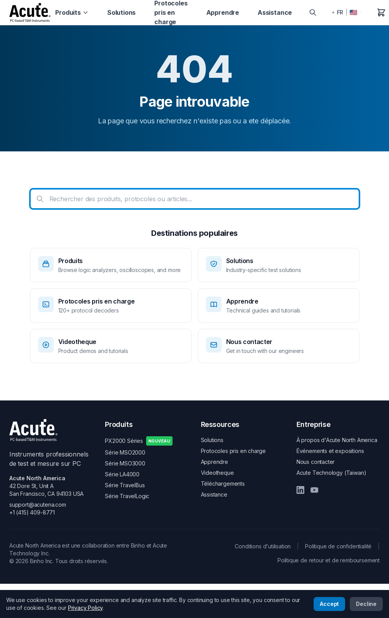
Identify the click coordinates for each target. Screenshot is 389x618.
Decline (366, 603)
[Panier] (381, 12)
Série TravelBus (125, 485)
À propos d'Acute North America (337, 440)
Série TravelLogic (127, 496)
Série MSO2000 (125, 452)
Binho (138, 545)
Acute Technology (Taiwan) (331, 472)
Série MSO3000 (125, 463)
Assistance (275, 12)
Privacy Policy (85, 607)
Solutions (121, 12)
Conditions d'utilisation (263, 546)
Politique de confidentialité (338, 546)
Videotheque (217, 472)
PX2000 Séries (139, 441)
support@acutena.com (37, 504)
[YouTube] (314, 490)
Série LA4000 (122, 474)
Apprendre (222, 12)
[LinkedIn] (300, 490)
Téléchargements (223, 483)
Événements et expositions (330, 451)
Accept (329, 603)
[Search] (313, 12)
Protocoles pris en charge (233, 451)
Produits (72, 12)
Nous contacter (316, 461)
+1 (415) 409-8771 (32, 512)
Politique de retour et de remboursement (328, 560)
